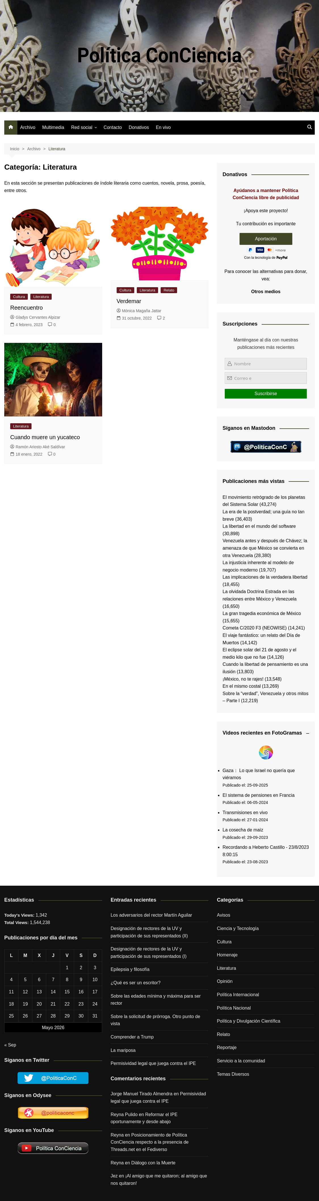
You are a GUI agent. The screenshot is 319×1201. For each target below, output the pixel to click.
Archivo (27, 127)
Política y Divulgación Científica (248, 1021)
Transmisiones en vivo (245, 812)
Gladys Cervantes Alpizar (35, 317)
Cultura (19, 297)
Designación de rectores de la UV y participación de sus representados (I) (149, 952)
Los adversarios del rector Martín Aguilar (151, 915)
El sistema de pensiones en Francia (258, 795)
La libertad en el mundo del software (259, 526)
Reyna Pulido (124, 1114)
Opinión (224, 981)
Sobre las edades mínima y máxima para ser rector (156, 1000)
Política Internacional (238, 994)
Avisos (223, 915)
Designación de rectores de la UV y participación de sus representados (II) (149, 932)
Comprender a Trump (132, 1037)
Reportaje (226, 1047)
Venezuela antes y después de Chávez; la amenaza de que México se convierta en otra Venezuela (265, 548)
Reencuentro (26, 308)
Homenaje (227, 954)
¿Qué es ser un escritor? (136, 982)
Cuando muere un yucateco (45, 437)
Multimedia (53, 127)
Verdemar (129, 301)
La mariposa (123, 1050)
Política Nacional (234, 1008)
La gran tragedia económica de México (262, 613)
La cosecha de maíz (243, 829)
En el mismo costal (242, 686)
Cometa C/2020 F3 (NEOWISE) (255, 627)
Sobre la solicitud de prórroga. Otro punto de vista (155, 1020)
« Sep (10, 1044)
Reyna (117, 1162)
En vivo (163, 127)
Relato (168, 290)
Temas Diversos (233, 1074)
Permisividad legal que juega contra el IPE (153, 1063)
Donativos (139, 127)
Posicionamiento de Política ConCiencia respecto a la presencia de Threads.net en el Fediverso (150, 1142)
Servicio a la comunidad (241, 1060)
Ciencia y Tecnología (238, 928)
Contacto (113, 127)
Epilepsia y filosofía (130, 969)
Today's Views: (20, 915)
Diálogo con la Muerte (153, 1162)
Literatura (41, 297)
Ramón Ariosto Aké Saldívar (37, 447)
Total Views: (17, 922)
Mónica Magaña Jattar (139, 310)
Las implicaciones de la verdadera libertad (265, 577)
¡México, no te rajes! (243, 679)
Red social (82, 127)
